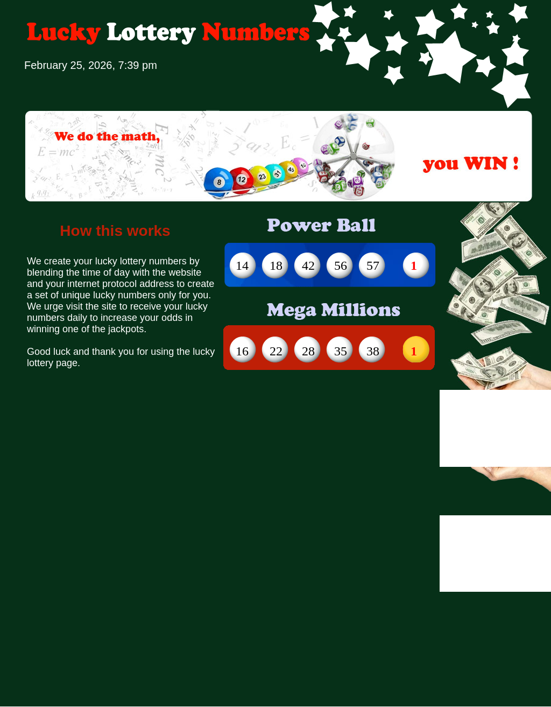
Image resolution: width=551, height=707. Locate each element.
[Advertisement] (101, 491)
